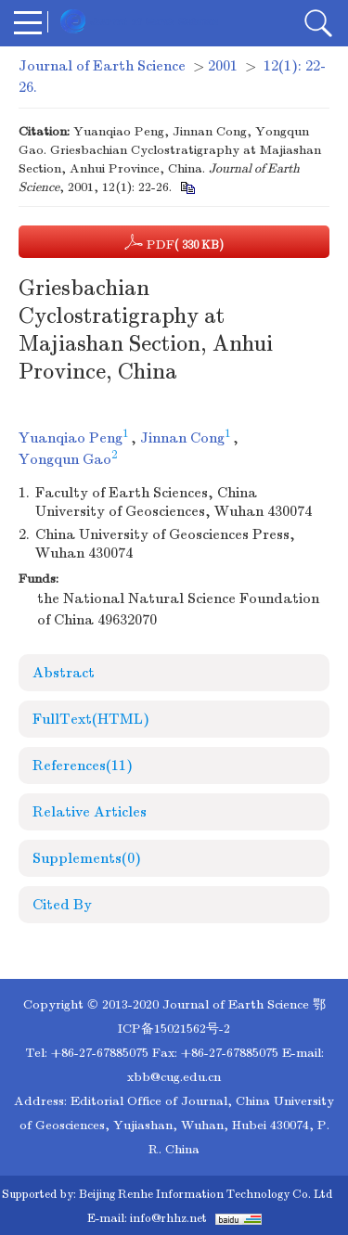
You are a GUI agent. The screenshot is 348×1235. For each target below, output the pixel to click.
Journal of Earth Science (102, 66)
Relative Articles (89, 812)
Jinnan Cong (182, 438)
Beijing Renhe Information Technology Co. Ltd (205, 1194)
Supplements (86, 858)
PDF (174, 242)
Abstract (63, 672)
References (82, 765)
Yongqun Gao (65, 459)
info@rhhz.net (168, 1218)
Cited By (62, 904)
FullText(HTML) (90, 719)
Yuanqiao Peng (70, 438)
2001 (223, 66)
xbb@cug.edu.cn (174, 1077)
